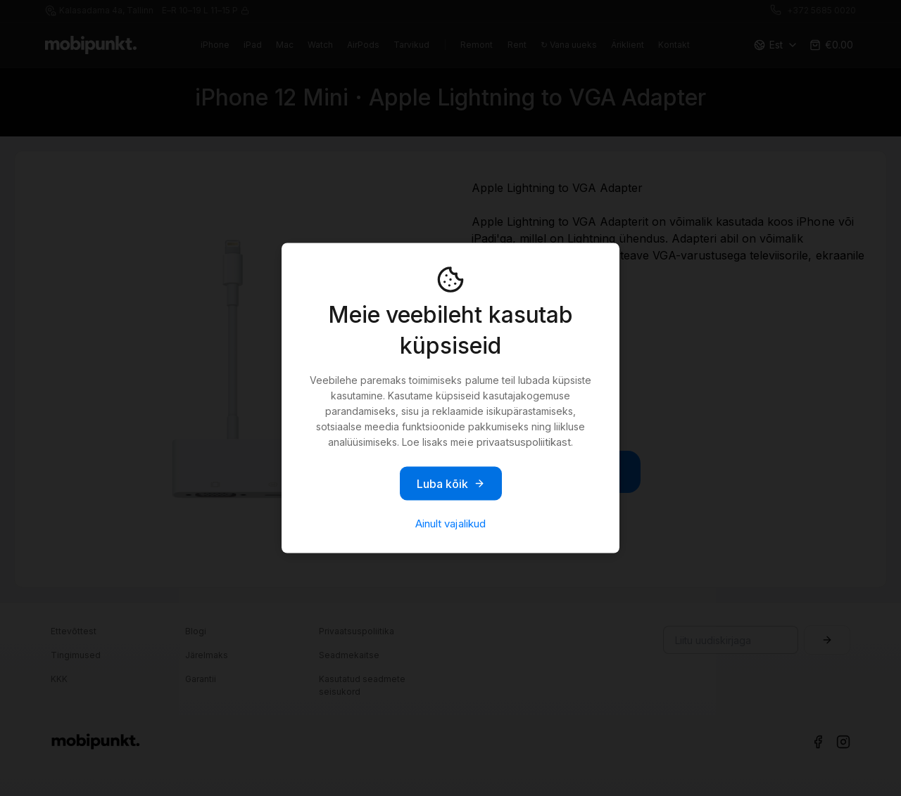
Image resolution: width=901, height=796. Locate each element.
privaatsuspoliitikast (524, 442)
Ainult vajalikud (450, 523)
